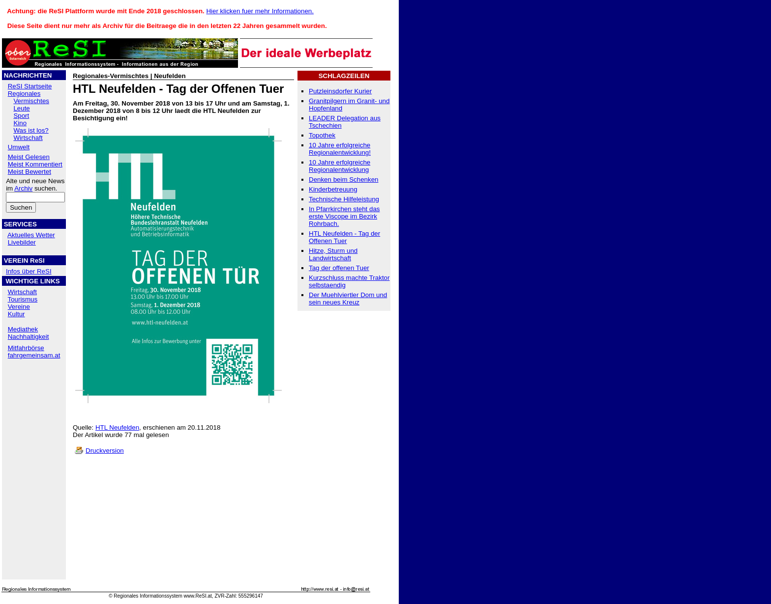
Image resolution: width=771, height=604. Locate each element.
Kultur (16, 314)
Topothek (322, 135)
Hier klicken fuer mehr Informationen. (260, 11)
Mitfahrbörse (26, 348)
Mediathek (23, 329)
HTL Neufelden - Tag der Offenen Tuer (344, 237)
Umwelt (19, 147)
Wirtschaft (27, 137)
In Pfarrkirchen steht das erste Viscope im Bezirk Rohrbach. (344, 216)
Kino (20, 123)
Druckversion (105, 450)
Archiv (23, 188)
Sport (21, 115)
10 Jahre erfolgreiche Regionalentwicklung (339, 166)
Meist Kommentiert (35, 164)
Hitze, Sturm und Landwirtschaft (333, 254)
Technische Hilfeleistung (344, 199)
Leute (21, 108)
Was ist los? (30, 130)
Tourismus (22, 299)
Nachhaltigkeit (28, 336)
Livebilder (22, 242)
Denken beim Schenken (344, 179)
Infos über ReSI (29, 271)
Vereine (19, 306)
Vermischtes (31, 101)
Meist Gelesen (29, 157)
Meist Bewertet (29, 171)
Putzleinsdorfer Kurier (340, 91)
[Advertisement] (33, 427)
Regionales (24, 93)
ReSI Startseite (30, 86)
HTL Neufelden (117, 427)
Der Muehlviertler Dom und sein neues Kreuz (348, 298)
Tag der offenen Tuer (339, 268)
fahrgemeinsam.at (34, 355)
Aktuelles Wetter (31, 235)
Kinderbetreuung (333, 189)
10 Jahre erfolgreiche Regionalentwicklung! (340, 148)
